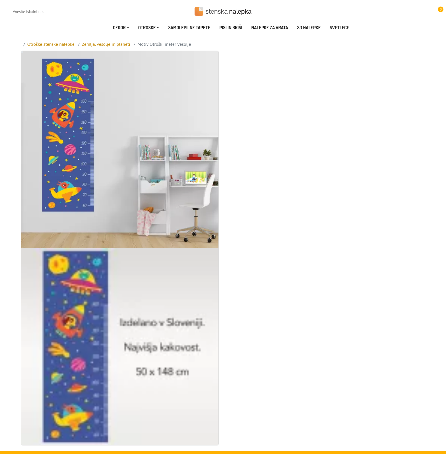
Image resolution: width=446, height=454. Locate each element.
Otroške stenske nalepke (51, 44)
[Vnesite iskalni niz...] (35, 11)
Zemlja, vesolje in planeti (106, 44)
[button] (438, 11)
